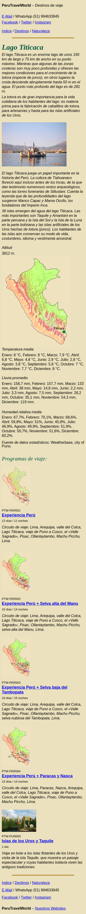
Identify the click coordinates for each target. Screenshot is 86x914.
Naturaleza (41, 31)
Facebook (10, 22)
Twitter (26, 22)
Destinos (22, 31)
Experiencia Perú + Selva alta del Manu (40, 603)
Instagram (43, 22)
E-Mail (7, 16)
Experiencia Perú (18, 515)
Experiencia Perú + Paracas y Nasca (37, 776)
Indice (7, 31)
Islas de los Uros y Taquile (27, 841)
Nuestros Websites (50, 908)
